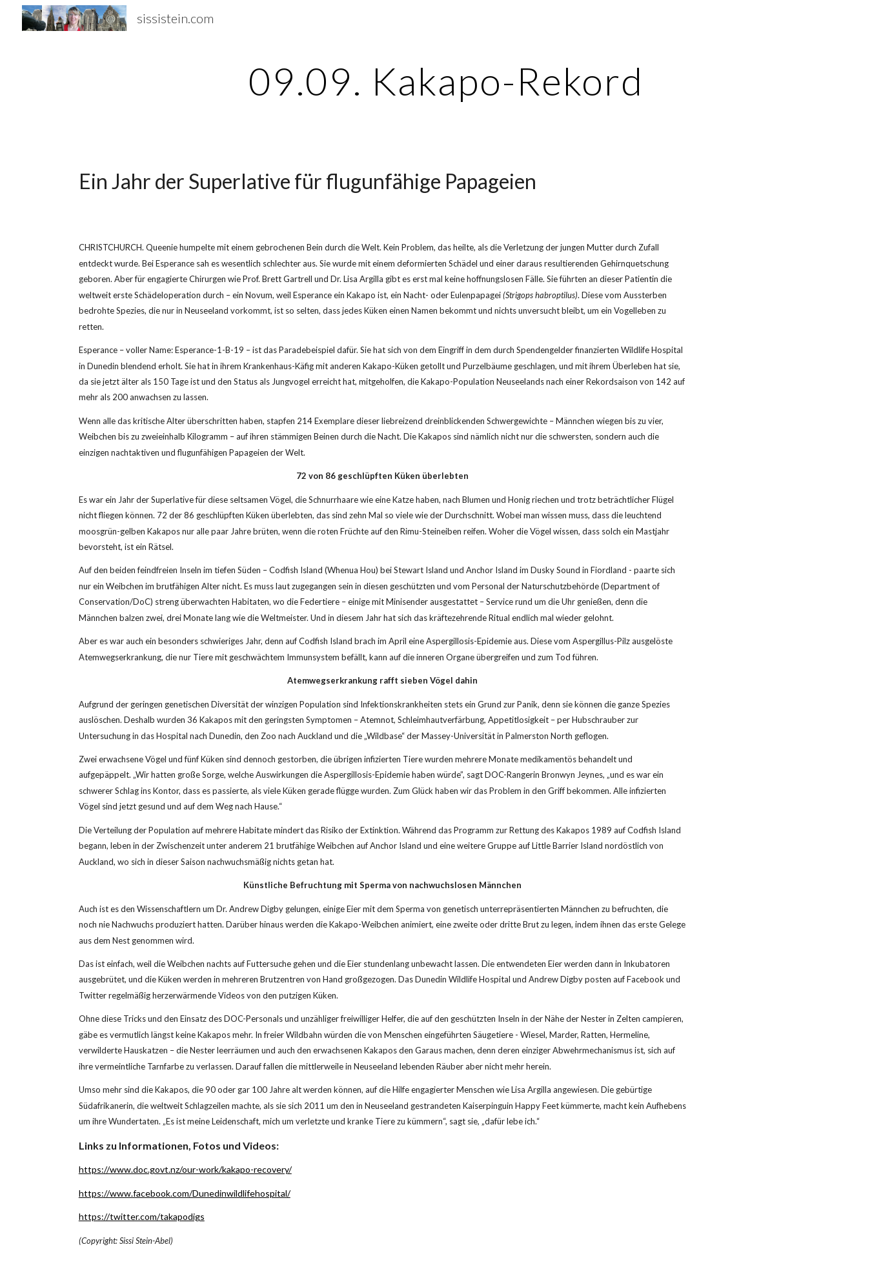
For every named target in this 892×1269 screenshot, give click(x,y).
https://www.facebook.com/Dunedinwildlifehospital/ (184, 1193)
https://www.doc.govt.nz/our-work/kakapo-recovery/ (185, 1169)
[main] (446, 80)
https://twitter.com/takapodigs (142, 1216)
